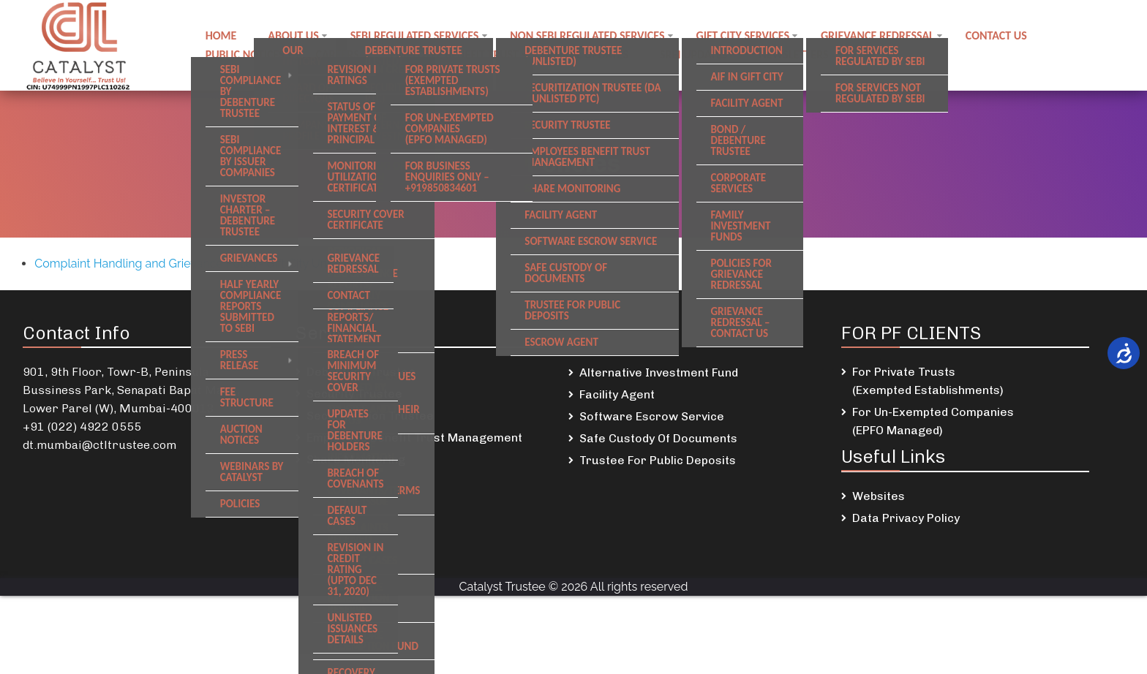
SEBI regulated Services (417, 36)
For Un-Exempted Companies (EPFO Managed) (933, 421)
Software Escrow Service (651, 416)
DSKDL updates (592, 54)
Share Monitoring (356, 459)
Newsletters (798, 54)
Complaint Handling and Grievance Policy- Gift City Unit (184, 263)
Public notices (245, 54)
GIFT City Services (747, 36)
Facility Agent (617, 394)
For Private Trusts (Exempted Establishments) (928, 381)
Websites (878, 496)
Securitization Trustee (370, 416)
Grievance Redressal (882, 36)
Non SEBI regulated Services (590, 36)
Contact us (1001, 36)
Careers (338, 54)
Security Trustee (354, 394)
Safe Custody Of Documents (658, 438)
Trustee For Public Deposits (657, 460)
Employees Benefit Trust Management (414, 437)
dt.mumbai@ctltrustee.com (99, 445)
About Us (294, 36)
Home (221, 36)
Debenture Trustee (361, 372)
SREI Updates (697, 54)
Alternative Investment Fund (658, 372)
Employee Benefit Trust (457, 54)
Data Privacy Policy (906, 518)
